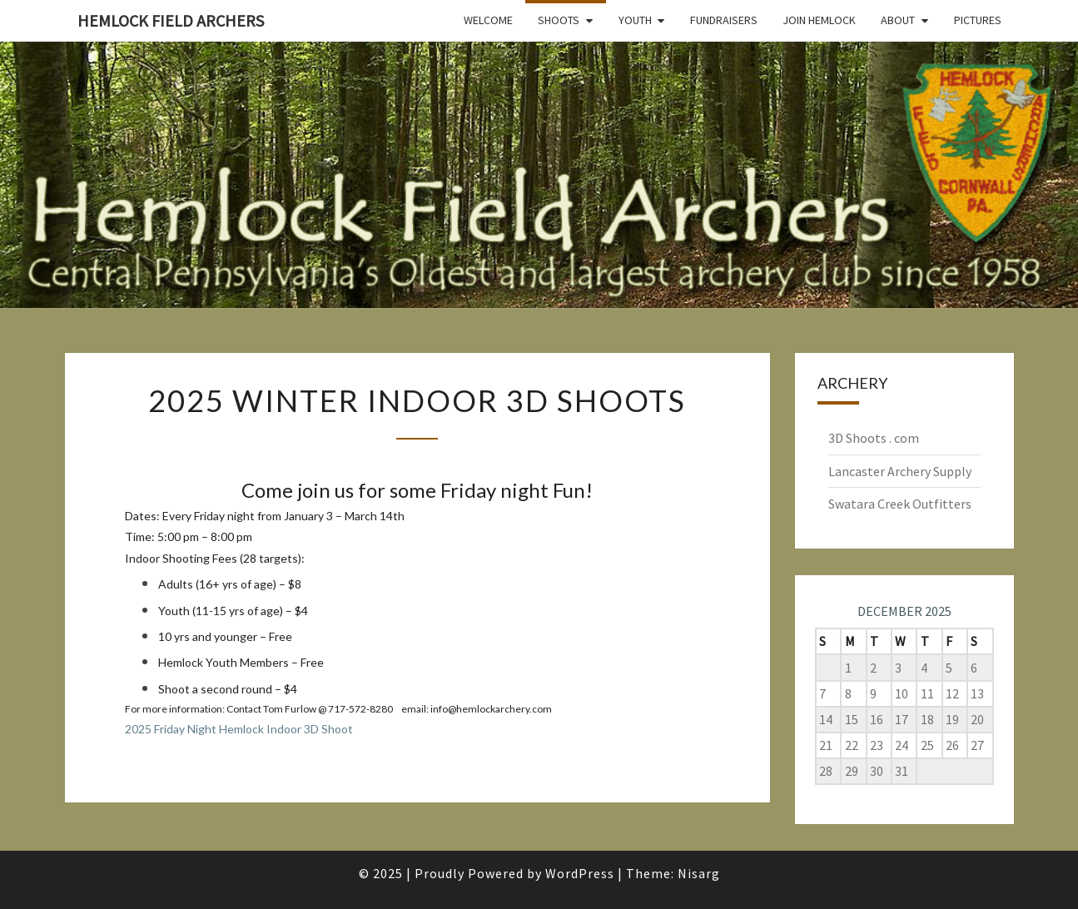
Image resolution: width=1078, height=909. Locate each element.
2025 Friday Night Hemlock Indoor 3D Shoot (239, 729)
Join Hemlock (819, 19)
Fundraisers (724, 19)
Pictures (977, 19)
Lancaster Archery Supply (899, 471)
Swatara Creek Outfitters (899, 503)
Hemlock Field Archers (170, 20)
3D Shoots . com (873, 438)
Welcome (488, 19)
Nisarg (699, 873)
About (898, 19)
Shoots (558, 19)
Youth (635, 19)
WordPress (579, 873)
